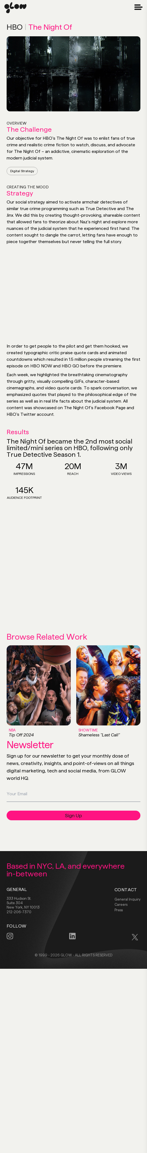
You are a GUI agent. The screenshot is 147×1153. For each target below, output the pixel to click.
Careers (121, 904)
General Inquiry (127, 899)
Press (119, 910)
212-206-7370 (19, 912)
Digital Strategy (22, 171)
